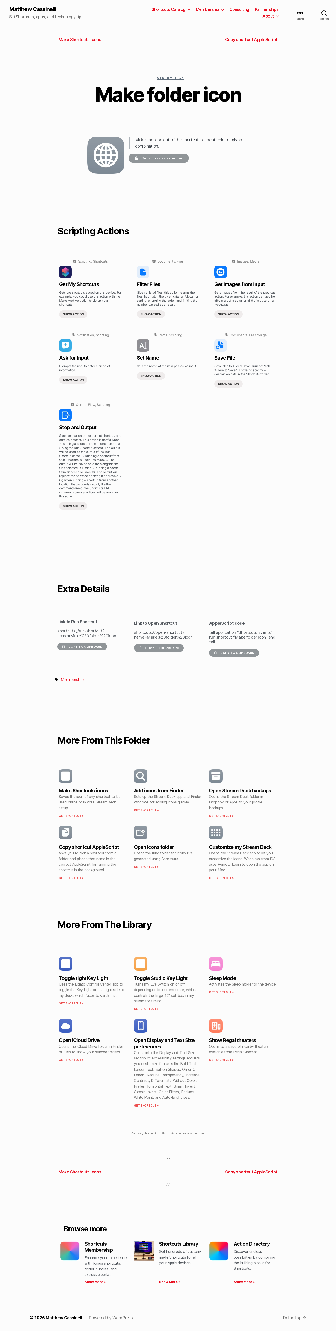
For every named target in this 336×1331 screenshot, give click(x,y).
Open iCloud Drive (79, 1040)
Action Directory (252, 1244)
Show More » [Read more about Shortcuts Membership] (95, 1282)
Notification (85, 335)
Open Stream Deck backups (240, 791)
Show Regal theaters (232, 1040)
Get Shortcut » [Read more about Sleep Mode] (221, 992)
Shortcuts (100, 261)
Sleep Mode (222, 978)
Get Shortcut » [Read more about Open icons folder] (146, 866)
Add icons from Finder (159, 791)
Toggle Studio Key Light (160, 978)
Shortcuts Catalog (169, 9)
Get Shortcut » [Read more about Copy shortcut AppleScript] (71, 878)
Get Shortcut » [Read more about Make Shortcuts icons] (71, 815)
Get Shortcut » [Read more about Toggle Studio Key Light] (146, 1009)
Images (242, 261)
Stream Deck (170, 78)
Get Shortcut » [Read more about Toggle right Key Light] (71, 1003)
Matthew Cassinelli (33, 9)
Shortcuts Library (178, 1244)
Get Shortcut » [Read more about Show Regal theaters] (221, 1060)
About (268, 16)
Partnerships (267, 9)
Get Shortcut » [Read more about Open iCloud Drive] (71, 1060)
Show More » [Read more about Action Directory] (244, 1282)
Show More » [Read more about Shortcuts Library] (169, 1282)
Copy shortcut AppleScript (89, 847)
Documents (166, 261)
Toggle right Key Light (83, 978)
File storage (258, 335)
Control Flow (85, 405)
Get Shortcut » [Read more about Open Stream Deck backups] (221, 815)
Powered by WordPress (111, 1318)
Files (180, 261)
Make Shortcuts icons (83, 791)
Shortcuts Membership (99, 1247)
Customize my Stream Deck (240, 847)
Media (254, 261)
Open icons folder (154, 847)
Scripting (84, 261)
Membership (207, 9)
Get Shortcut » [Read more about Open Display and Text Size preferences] (146, 1105)
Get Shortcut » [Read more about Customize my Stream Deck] (221, 878)
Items (163, 335)
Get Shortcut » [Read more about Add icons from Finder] (146, 810)
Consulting (239, 9)
